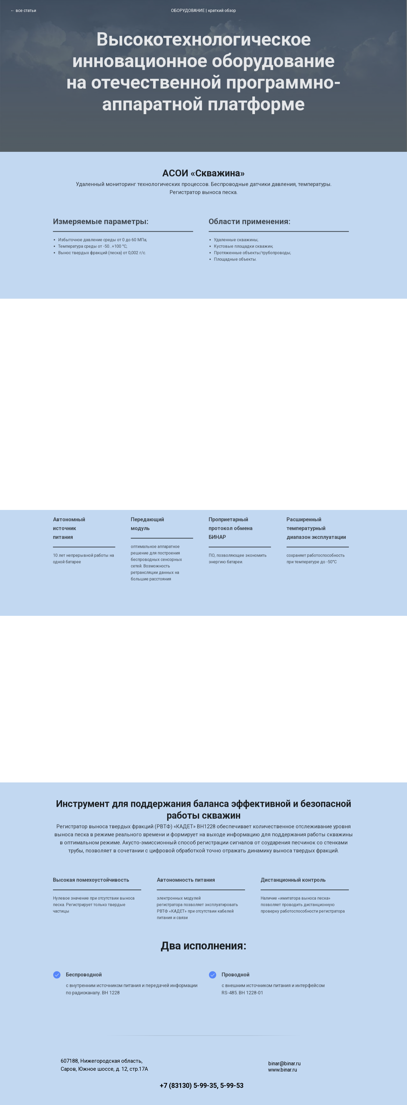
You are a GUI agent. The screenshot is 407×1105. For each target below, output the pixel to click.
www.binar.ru (282, 1070)
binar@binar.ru (284, 1063)
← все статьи (23, 10)
